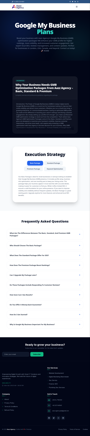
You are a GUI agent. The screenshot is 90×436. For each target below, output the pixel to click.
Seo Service (52, 380)
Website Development (55, 373)
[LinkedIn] (75, 2)
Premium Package (33, 169)
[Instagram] (77, 2)
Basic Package (35, 163)
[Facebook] (70, 2)
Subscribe (37, 354)
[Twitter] (72, 2)
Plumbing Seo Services (56, 387)
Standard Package (53, 163)
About (5, 399)
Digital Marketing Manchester (58, 377)
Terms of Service (75, 429)
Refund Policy (8, 410)
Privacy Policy (8, 403)
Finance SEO (52, 384)
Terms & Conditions (10, 406)
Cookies (85, 429)
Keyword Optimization (55, 169)
